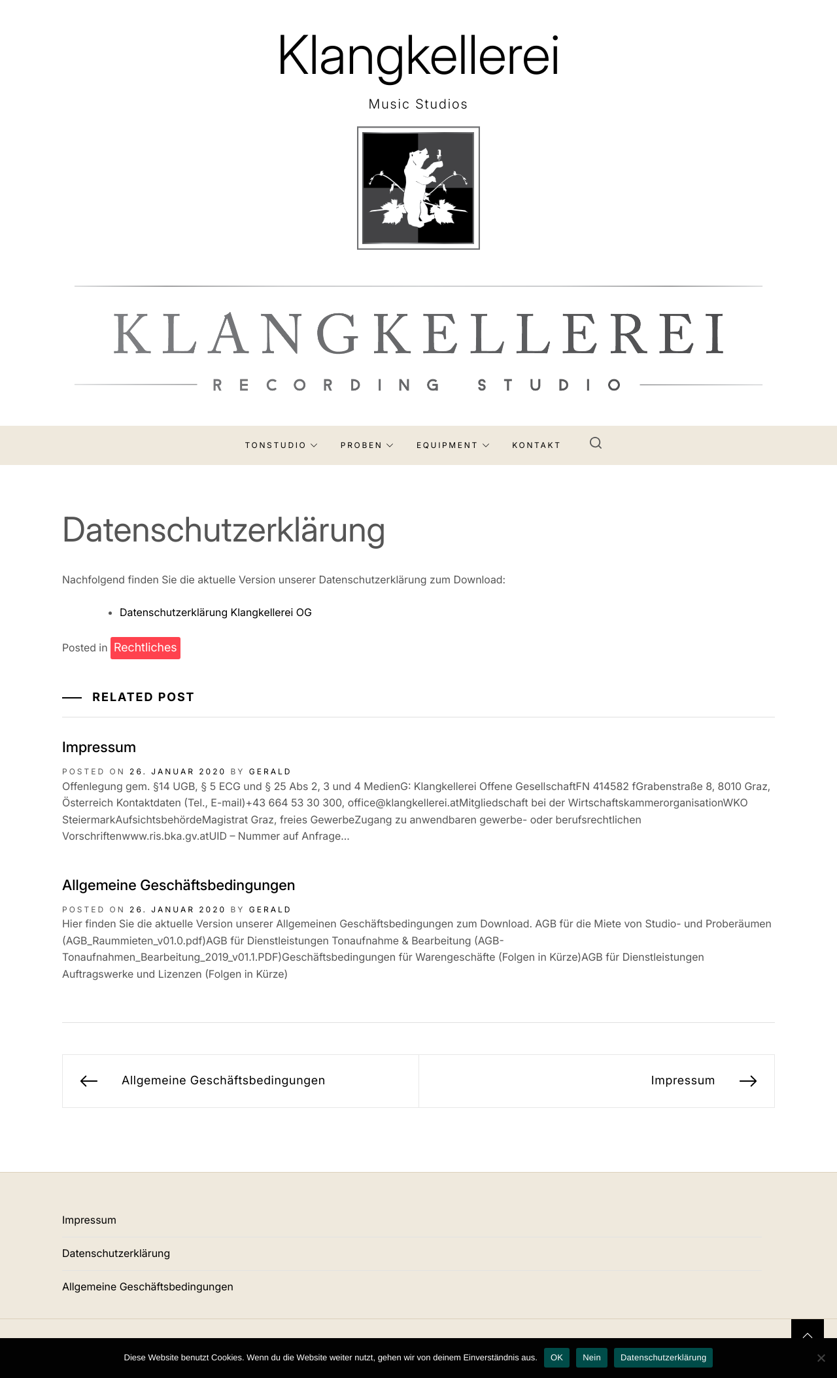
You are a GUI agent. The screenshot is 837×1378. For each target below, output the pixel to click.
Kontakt (536, 445)
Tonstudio (281, 445)
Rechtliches (145, 648)
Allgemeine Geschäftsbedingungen (179, 885)
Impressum (99, 747)
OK (557, 1357)
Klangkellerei (418, 54)
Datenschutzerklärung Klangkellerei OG (216, 612)
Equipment (453, 445)
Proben (367, 445)
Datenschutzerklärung (116, 1253)
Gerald (270, 771)
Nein (592, 1357)
